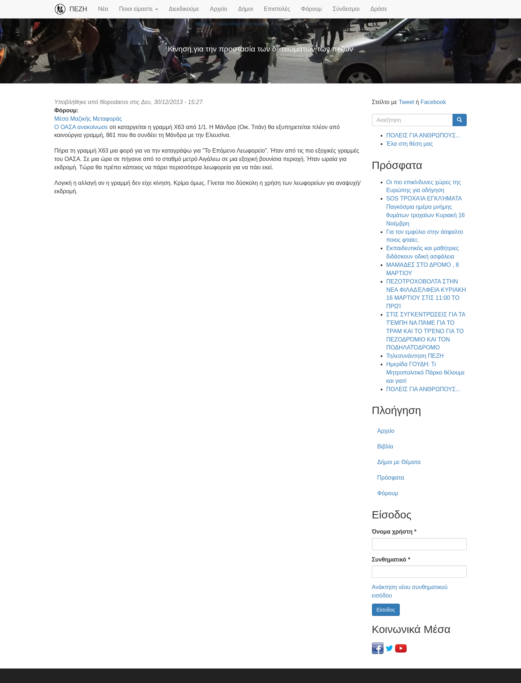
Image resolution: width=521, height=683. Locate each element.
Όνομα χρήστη (394, 532)
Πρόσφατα (390, 478)
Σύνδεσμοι (346, 9)
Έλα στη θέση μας (409, 144)
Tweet (406, 102)
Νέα (103, 9)
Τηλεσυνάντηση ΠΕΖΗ (415, 356)
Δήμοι (245, 9)
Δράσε (378, 9)
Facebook (433, 102)
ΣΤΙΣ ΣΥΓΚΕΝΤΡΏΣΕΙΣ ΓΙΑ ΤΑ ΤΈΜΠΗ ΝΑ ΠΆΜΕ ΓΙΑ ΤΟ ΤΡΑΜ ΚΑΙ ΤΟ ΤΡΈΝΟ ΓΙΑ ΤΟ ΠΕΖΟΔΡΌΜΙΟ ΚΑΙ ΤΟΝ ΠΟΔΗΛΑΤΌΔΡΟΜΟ (425, 331)
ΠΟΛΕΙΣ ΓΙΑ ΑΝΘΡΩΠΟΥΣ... (423, 135)
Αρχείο (218, 9)
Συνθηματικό (391, 559)
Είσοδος (386, 610)
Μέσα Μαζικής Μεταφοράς (243, 23)
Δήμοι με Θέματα (399, 462)
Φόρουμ (311, 9)
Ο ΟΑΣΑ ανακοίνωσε (81, 127)
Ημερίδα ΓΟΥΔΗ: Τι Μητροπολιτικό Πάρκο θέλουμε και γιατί (425, 372)
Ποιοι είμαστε (138, 9)
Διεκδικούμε (184, 9)
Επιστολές (277, 9)
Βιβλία (385, 446)
